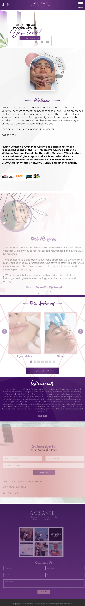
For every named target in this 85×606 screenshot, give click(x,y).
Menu (80, 5)
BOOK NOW (42, 370)
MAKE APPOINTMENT (30, 38)
